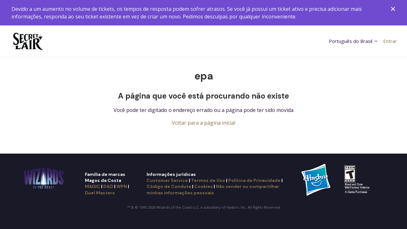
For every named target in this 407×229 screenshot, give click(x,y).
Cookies (203, 186)
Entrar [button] (390, 41)
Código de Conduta (169, 186)
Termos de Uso (208, 180)
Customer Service (167, 180)
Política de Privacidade (254, 180)
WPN (121, 186)
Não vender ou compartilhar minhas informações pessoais (213, 189)
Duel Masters (100, 193)
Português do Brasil (353, 41)
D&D (108, 186)
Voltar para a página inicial (203, 122)
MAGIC (92, 186)
